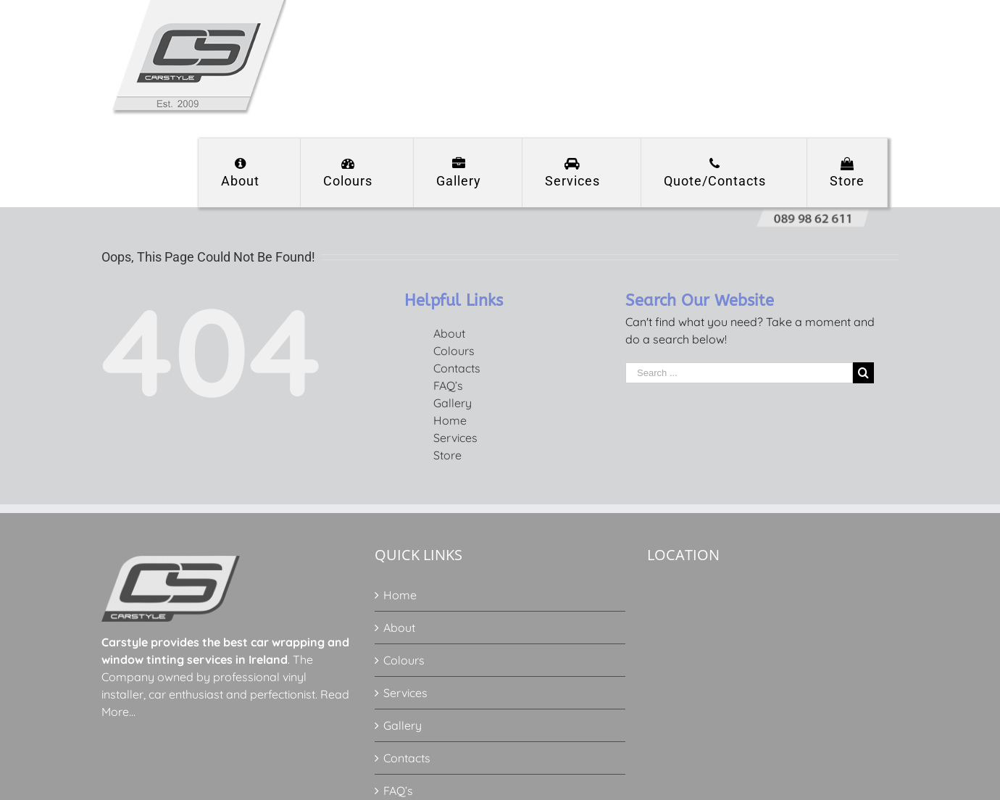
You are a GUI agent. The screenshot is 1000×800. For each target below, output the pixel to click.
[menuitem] (250, 172)
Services (455, 437)
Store (447, 455)
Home (450, 420)
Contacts (456, 368)
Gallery (452, 403)
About (449, 333)
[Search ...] (739, 372)
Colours (454, 350)
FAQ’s (448, 385)
